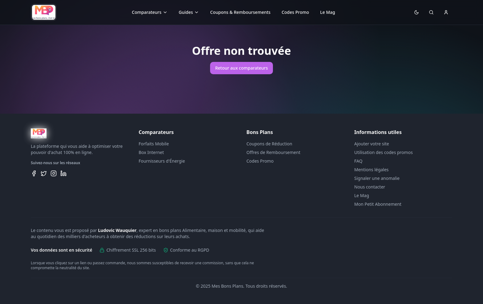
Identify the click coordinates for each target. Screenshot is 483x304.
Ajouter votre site (371, 144)
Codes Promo (295, 12)
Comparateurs (150, 12)
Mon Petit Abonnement (377, 204)
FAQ (358, 161)
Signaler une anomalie (377, 178)
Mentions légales (371, 169)
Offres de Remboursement (273, 152)
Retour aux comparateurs (241, 68)
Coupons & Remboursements (240, 12)
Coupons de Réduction (269, 144)
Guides (189, 12)
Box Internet (151, 152)
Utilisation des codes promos (383, 152)
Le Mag (327, 12)
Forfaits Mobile (154, 144)
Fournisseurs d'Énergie (162, 161)
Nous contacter (369, 187)
